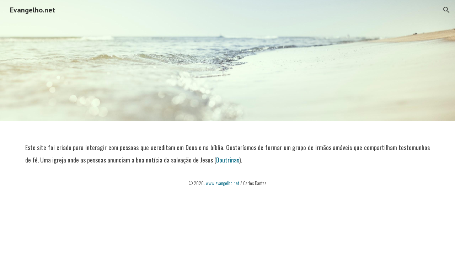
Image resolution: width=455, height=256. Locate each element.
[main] (227, 161)
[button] (446, 9)
